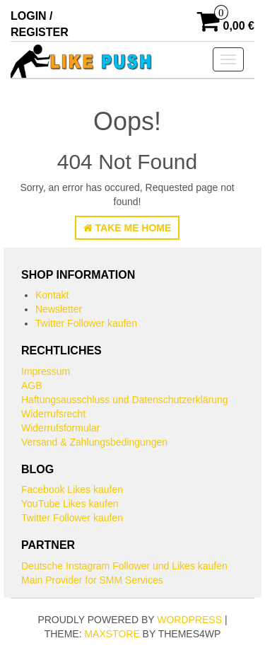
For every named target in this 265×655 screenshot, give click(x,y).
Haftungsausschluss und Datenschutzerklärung (124, 399)
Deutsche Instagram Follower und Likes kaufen (124, 566)
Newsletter (58, 309)
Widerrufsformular (60, 428)
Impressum (45, 371)
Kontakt (52, 295)
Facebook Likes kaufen (72, 489)
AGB (31, 385)
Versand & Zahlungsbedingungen (94, 442)
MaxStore (111, 633)
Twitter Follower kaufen (86, 323)
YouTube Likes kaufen (70, 503)
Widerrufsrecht (53, 413)
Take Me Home (127, 227)
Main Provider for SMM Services (92, 580)
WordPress (189, 619)
